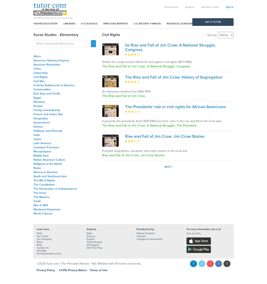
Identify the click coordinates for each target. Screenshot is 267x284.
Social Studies (94, 242)
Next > (169, 167)
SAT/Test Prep (94, 247)
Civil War (39, 81)
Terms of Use (99, 270)
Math (89, 233)
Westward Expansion (47, 209)
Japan (37, 139)
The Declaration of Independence (55, 189)
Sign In (230, 7)
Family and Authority (46, 110)
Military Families (146, 233)
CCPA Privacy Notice (73, 270)
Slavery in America (45, 172)
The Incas (39, 193)
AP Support (93, 244)
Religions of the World (47, 164)
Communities (42, 89)
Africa (37, 56)
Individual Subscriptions (183, 23)
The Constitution (44, 184)
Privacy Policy (46, 270)
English (91, 239)
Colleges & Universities (150, 239)
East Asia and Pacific (46, 93)
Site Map (41, 250)
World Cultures (43, 213)
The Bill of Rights (44, 180)
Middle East (40, 155)
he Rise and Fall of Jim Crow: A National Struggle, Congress (170, 47)
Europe (38, 106)
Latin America (42, 143)
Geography (40, 118)
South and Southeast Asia (50, 176)
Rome (37, 168)
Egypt (37, 97)
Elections (39, 102)
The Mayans (41, 197)
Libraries (69, 23)
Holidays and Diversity (47, 131)
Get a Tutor (213, 21)
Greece (38, 126)
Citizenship (40, 73)
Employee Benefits (115, 23)
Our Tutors (42, 236)
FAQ (39, 233)
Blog (39, 244)
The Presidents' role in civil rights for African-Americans (175, 106)
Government (41, 122)
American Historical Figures (51, 60)
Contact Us (43, 247)
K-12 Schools (89, 23)
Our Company (44, 239)
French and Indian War (48, 114)
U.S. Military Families (147, 23)
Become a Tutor (210, 7)
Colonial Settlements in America (54, 85)
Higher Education (46, 23)
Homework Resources (49, 253)
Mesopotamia (42, 151)
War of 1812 (40, 205)
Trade (37, 201)
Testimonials (171, 7)
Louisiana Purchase (46, 147)
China (37, 69)
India (36, 135)
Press (40, 242)
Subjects (190, 7)
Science (91, 236)
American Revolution (46, 64)
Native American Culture (49, 160)
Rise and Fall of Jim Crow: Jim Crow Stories (164, 136)
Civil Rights (40, 77)
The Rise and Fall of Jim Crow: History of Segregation (173, 77)
